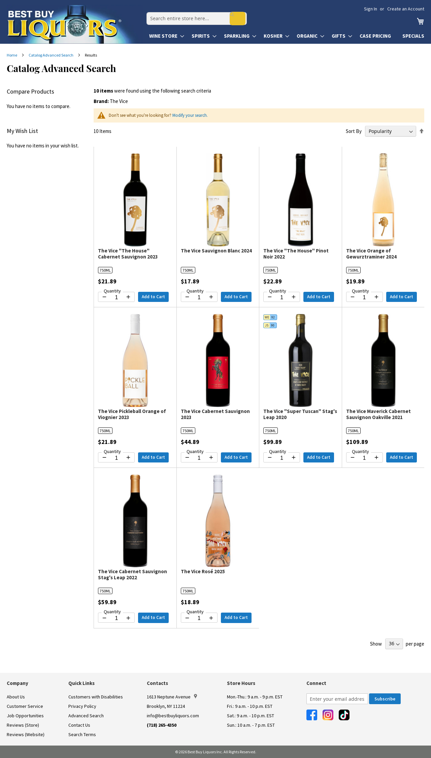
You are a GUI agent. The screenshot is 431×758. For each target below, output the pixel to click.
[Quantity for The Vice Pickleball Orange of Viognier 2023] (116, 458)
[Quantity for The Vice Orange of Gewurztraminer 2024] (364, 298)
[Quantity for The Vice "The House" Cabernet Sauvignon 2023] (116, 298)
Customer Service (25, 706)
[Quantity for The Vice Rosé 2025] (199, 618)
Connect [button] (316, 683)
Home (12, 55)
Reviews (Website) (25, 734)
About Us (16, 697)
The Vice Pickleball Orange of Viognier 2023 (132, 414)
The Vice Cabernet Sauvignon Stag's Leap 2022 (132, 574)
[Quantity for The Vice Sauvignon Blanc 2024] (199, 298)
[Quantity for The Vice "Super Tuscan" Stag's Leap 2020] (281, 458)
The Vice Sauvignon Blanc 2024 (216, 250)
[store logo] (75, 24)
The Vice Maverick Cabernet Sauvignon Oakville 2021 (378, 414)
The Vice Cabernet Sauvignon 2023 (215, 414)
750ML (105, 270)
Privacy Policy (82, 706)
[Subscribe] (385, 698)
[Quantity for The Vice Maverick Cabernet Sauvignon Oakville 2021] (364, 458)
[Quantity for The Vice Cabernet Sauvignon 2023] (199, 458)
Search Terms (82, 734)
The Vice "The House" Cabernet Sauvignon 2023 (128, 253)
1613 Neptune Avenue (172, 697)
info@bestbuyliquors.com (173, 716)
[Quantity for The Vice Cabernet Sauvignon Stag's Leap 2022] (116, 618)
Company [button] (17, 683)
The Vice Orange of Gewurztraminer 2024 (371, 253)
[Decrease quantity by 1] (104, 297)
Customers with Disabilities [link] (95, 697)
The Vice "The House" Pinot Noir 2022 (296, 253)
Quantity (112, 291)
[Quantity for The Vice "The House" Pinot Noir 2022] (281, 298)
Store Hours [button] (241, 683)
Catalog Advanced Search (51, 55)
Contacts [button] (157, 683)
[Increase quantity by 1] (128, 297)
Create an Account (405, 9)
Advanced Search (86, 716)
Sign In (370, 9)
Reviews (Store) (23, 725)
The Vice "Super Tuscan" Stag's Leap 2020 (300, 414)
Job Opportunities (25, 716)
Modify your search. (190, 115)
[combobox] (193, 15)
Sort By (354, 131)
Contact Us (79, 725)
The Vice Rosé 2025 (203, 571)
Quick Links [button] (81, 683)
